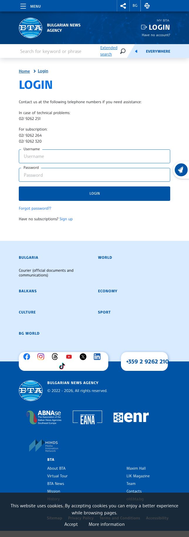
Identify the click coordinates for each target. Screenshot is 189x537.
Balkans (28, 291)
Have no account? (156, 35)
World (105, 257)
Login (159, 27)
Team (131, 483)
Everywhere (158, 51)
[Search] (122, 51)
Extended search (108, 51)
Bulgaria (28, 257)
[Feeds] (136, 51)
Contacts (133, 491)
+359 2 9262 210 (147, 361)
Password (31, 167)
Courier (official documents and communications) (46, 273)
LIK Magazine (138, 476)
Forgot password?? (35, 208)
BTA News (55, 483)
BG (135, 5)
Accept (71, 524)
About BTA (56, 468)
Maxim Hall (136, 468)
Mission (53, 491)
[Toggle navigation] (30, 5)
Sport (104, 312)
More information (107, 524)
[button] (123, 5)
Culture (27, 312)
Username (31, 149)
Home (24, 71)
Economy (107, 291)
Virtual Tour (57, 476)
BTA (50, 459)
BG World (29, 333)
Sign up (66, 219)
